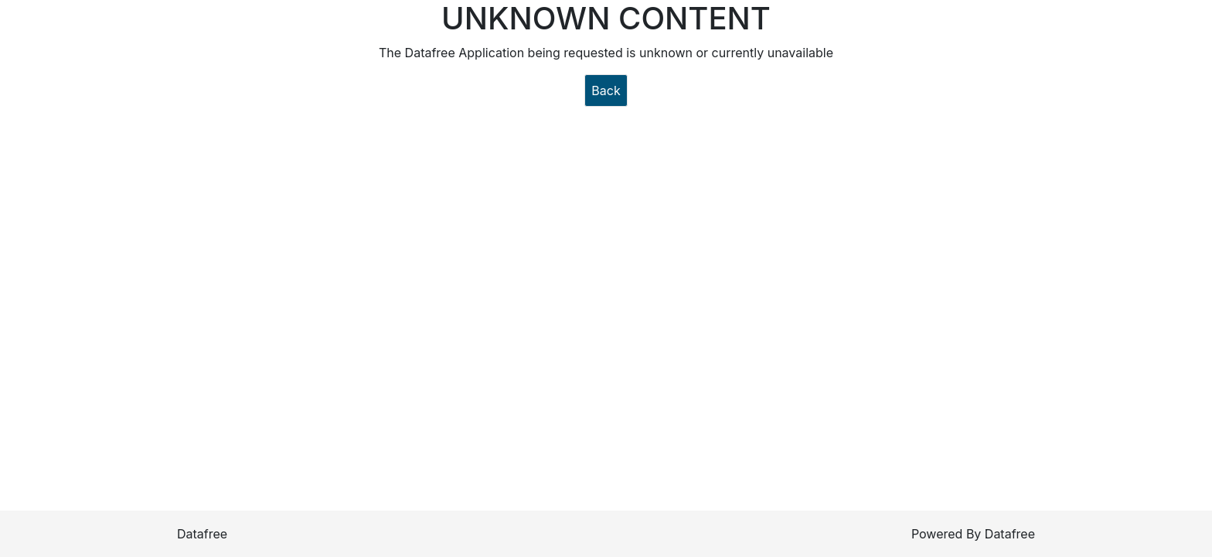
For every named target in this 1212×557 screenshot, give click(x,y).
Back (605, 90)
